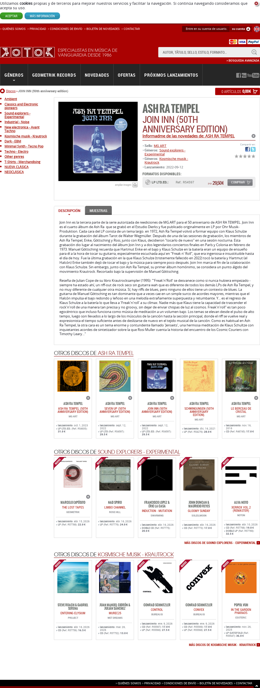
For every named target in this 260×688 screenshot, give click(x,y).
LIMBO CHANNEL (115, 507)
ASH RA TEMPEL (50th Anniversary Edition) (73, 410)
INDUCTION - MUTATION (157, 511)
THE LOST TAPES (73, 507)
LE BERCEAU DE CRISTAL (241, 410)
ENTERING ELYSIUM (73, 613)
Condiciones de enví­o (66, 29)
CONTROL (157, 609)
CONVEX (199, 609)
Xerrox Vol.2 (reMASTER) (241, 508)
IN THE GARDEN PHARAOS (241, 611)
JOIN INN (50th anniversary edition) (157, 410)
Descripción (69, 210)
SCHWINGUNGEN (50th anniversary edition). (199, 411)
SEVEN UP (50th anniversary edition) (115, 410)
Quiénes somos (14, 29)
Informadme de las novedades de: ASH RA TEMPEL (188, 135)
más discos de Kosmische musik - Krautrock (222, 645)
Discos (11, 91)
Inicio (3, 91)
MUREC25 (115, 613)
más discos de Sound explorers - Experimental (220, 543)
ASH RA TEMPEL (170, 108)
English (257, 29)
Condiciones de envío (180, 683)
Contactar (132, 29)
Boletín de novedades (103, 29)
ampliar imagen (123, 185)
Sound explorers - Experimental (165, 152)
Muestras (98, 210)
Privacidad (38, 29)
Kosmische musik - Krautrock (166, 160)
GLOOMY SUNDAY (199, 511)
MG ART (160, 145)
